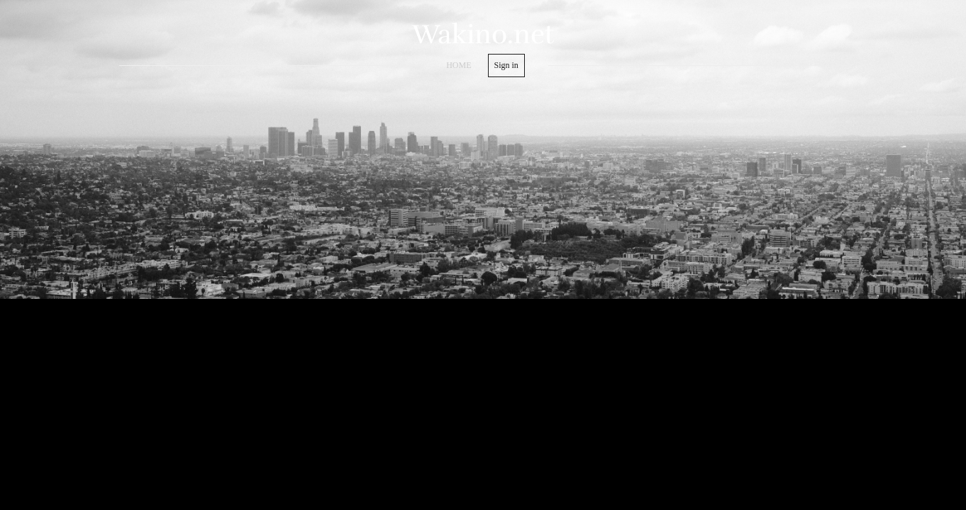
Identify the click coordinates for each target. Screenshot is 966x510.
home (458, 65)
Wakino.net (483, 34)
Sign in (506, 65)
